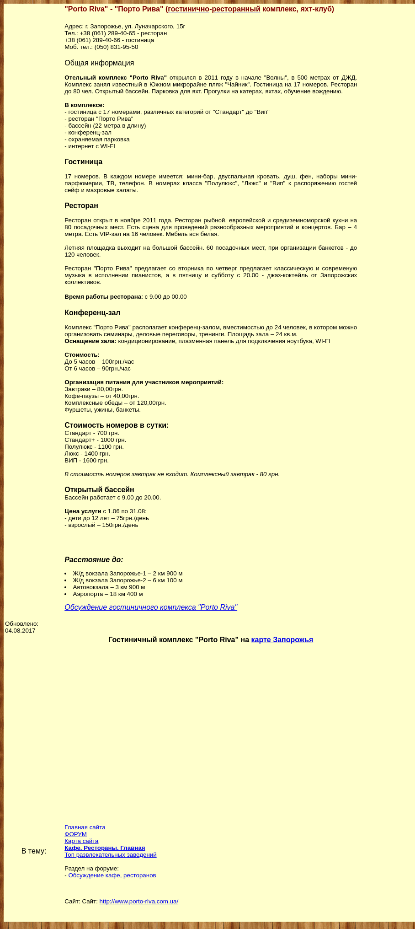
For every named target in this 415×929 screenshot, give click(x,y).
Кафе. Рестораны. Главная (104, 847)
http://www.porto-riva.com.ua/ (139, 901)
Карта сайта (81, 841)
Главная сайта (84, 827)
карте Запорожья (282, 640)
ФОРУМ (75, 834)
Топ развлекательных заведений (110, 854)
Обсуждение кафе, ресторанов (112, 875)
